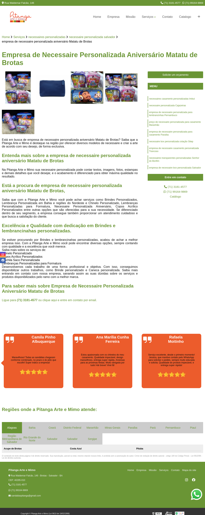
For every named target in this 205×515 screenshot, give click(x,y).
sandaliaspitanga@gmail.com (24, 496)
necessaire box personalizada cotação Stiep (171, 145)
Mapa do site (189, 470)
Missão (130, 16)
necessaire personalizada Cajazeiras (167, 106)
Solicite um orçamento (175, 74)
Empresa (113, 16)
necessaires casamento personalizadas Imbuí (172, 99)
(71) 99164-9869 (192, 2)
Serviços (147, 16)
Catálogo (175, 197)
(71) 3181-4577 (171, 2)
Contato (167, 16)
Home (97, 16)
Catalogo (185, 16)
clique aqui (49, 300)
